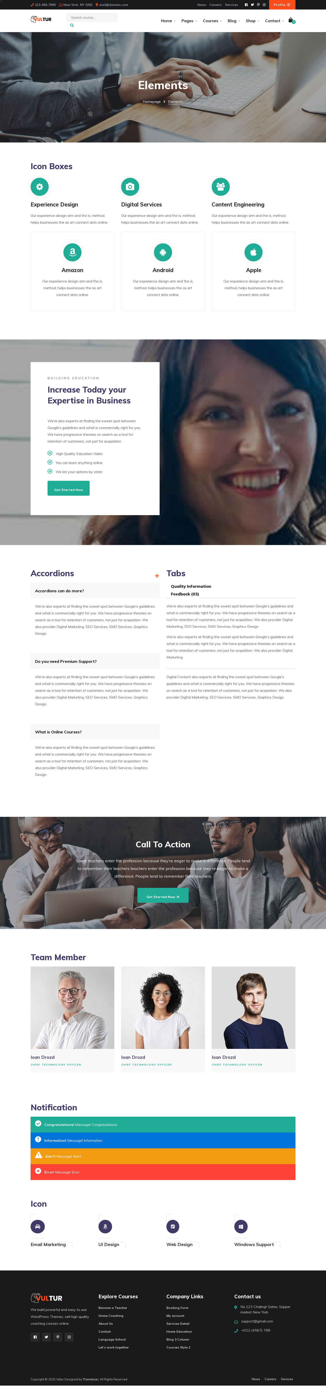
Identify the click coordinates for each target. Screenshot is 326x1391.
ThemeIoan (90, 1384)
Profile (282, 5)
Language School (112, 1345)
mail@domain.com (113, 5)
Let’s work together (113, 1353)
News (201, 5)
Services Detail (177, 1329)
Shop (251, 23)
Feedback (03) (185, 599)
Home (166, 23)
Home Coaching (110, 1321)
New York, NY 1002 (77, 5)
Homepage (152, 107)
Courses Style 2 (178, 1353)
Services (231, 5)
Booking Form (177, 1313)
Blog (232, 23)
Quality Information (191, 591)
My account (175, 1321)
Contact (272, 23)
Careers (215, 5)
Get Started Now (68, 495)
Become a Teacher (112, 1313)
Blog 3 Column (177, 1345)
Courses (210, 23)
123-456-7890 (45, 5)
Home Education (179, 1337)
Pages (187, 23)
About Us (105, 1329)
